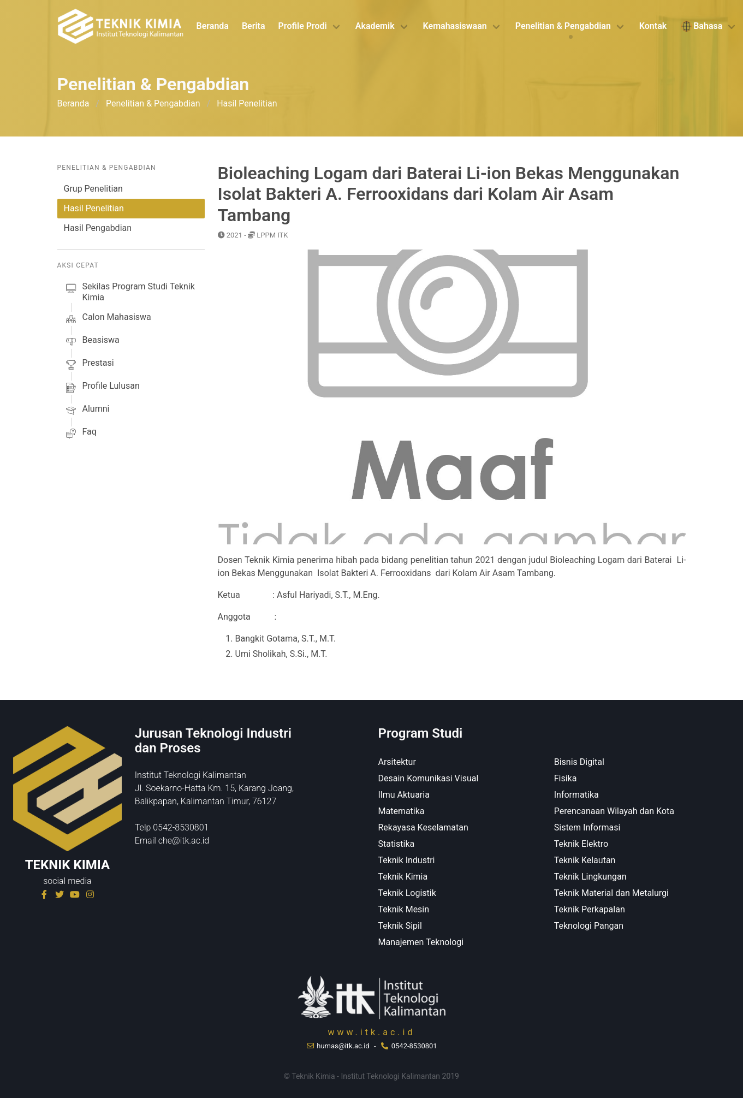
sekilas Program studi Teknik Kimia (129, 292)
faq (80, 433)
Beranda (213, 26)
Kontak (653, 26)
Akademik (375, 26)
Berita (253, 26)
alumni (87, 410)
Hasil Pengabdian (98, 228)
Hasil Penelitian (94, 208)
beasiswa (92, 342)
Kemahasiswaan (455, 26)
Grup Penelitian (93, 188)
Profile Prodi (302, 26)
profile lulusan (102, 388)
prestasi (89, 365)
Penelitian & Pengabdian (563, 26)
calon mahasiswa (107, 319)
